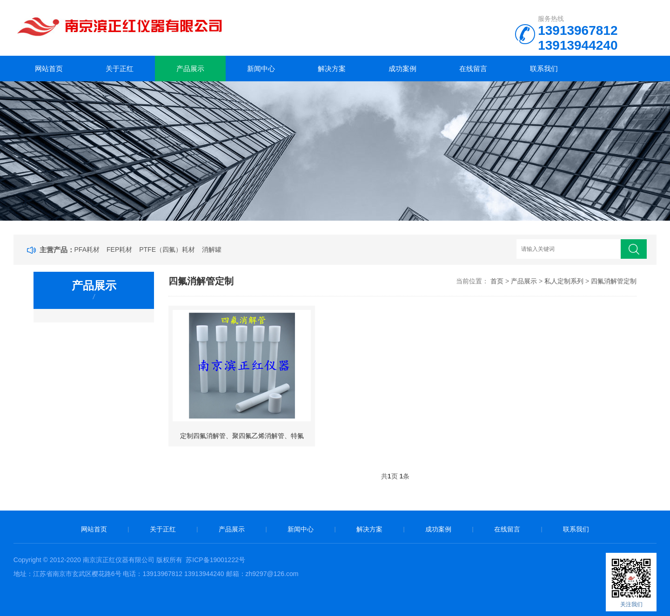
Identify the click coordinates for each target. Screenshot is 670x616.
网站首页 (49, 68)
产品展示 (190, 68)
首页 (496, 281)
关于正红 (120, 68)
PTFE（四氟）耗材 (167, 249)
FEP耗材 (119, 249)
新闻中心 (261, 68)
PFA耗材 (87, 249)
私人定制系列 (563, 281)
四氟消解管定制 (613, 281)
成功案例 (402, 68)
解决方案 (332, 68)
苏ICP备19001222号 (215, 560)
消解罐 (211, 249)
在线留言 (473, 68)
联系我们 (544, 68)
